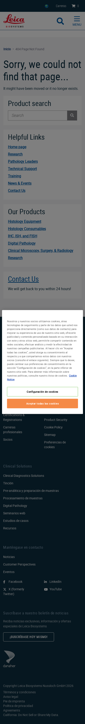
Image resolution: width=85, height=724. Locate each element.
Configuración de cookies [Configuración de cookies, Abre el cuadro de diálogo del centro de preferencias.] (42, 391)
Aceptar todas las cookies (42, 403)
